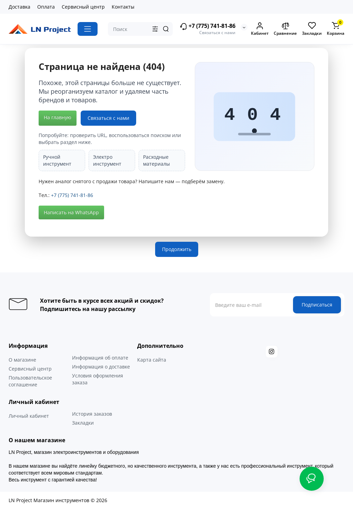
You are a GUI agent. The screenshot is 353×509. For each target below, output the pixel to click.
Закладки (83, 422)
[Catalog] (88, 29)
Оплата (46, 6)
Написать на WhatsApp (71, 212)
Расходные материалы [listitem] (156, 160)
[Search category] (155, 28)
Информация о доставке (101, 366)
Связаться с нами (108, 118)
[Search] (165, 28)
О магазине (22, 359)
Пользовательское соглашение (30, 381)
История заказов (92, 414)
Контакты (123, 6)
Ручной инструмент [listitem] (57, 160)
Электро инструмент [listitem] (107, 160)
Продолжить (176, 249)
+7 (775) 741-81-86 (207, 26)
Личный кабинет (29, 416)
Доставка (19, 6)
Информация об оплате (100, 357)
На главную (57, 117)
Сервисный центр (83, 6)
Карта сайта (151, 359)
